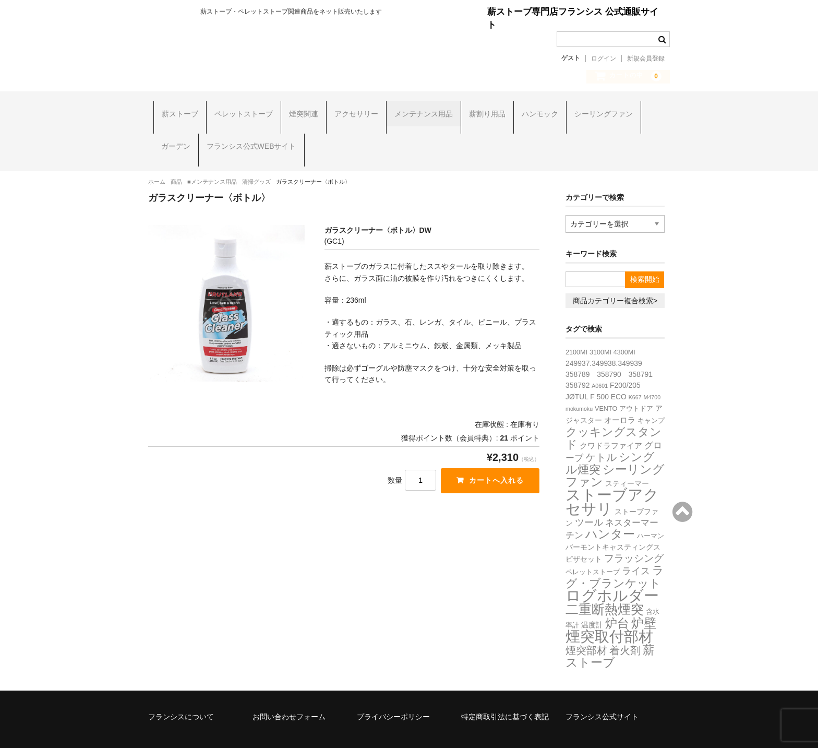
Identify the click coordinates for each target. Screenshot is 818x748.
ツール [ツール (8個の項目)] (589, 498)
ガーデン (170, 134)
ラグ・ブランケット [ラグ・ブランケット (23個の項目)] (615, 553)
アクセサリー (351, 109)
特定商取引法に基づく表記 (505, 692)
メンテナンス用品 (418, 109)
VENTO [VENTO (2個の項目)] (606, 384)
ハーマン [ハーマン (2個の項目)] (650, 512)
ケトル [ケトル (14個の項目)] (601, 433)
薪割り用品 (482, 109)
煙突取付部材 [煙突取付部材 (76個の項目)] (609, 612)
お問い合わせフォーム (289, 692)
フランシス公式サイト (602, 692)
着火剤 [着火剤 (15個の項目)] (625, 626)
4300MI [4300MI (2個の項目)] (624, 328)
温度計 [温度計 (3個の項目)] (592, 601)
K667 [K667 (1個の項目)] (635, 373)
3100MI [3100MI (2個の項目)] (600, 328)
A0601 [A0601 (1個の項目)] (600, 362)
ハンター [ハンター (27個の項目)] (610, 510)
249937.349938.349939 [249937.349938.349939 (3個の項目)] (604, 339)
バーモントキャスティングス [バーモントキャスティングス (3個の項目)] (613, 523)
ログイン (603, 58)
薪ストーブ (175, 109)
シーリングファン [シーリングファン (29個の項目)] (615, 451)
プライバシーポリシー (393, 692)
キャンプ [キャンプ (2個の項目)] (651, 396)
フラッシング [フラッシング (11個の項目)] (634, 534)
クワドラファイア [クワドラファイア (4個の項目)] (611, 421)
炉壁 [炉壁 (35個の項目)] (643, 599)
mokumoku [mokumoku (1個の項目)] (579, 385)
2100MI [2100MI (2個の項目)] (576, 328)
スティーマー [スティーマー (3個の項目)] (627, 459)
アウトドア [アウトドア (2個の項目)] (636, 384)
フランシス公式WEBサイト (246, 134)
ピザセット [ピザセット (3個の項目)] (584, 535)
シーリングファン (598, 109)
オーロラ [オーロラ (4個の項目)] (619, 395)
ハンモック (534, 109)
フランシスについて (181, 692)
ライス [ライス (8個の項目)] (636, 547)
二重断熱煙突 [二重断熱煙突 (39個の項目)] (605, 585)
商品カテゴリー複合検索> (615, 276)
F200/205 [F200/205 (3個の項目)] (625, 361)
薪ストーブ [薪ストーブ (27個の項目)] (610, 632)
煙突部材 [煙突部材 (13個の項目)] (586, 626)
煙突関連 (298, 109)
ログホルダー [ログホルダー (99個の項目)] (612, 571)
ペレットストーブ (238, 109)
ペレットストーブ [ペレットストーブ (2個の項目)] (593, 548)
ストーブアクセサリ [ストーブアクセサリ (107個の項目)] (612, 477)
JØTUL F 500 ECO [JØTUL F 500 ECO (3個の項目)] (596, 373)
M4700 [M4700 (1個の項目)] (652, 373)
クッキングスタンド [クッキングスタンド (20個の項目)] (613, 414)
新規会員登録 (646, 58)
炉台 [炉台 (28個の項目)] (617, 599)
